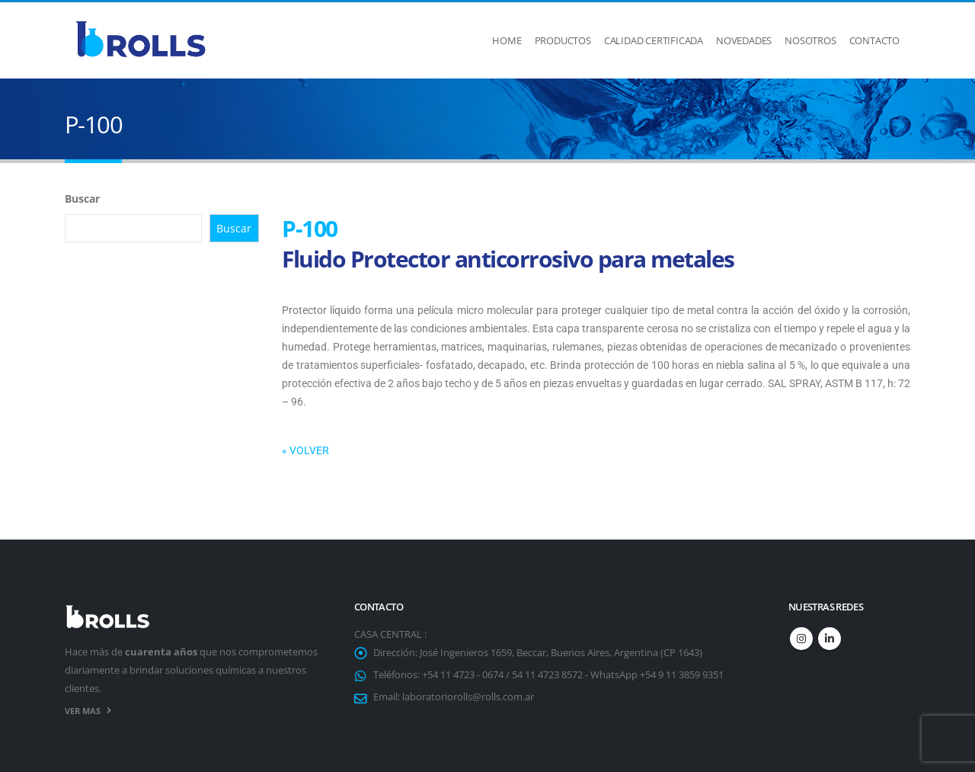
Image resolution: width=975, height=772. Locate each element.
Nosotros (810, 40)
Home (506, 40)
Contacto (874, 40)
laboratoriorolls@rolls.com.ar (468, 696)
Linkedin (829, 638)
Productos (563, 40)
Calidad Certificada (653, 40)
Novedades (744, 40)
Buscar (82, 198)
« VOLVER (305, 450)
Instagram (801, 638)
